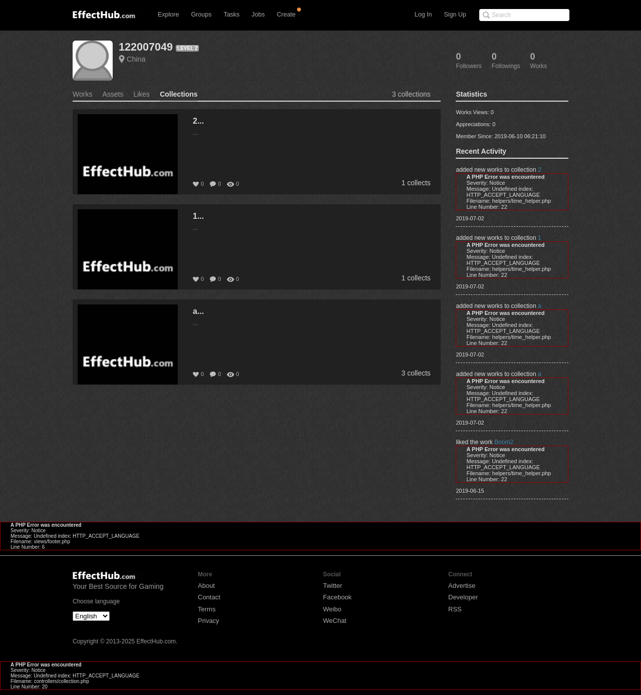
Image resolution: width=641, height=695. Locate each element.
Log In (423, 14)
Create (286, 14)
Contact (209, 597)
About (206, 585)
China (136, 59)
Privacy (208, 620)
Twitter (332, 585)
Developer (463, 597)
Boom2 (503, 442)
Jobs (257, 14)
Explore (168, 14)
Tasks (231, 14)
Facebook (337, 597)
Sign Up (455, 14)
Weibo (332, 609)
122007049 (146, 47)
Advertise (461, 585)
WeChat (335, 620)
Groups (201, 14)
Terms (206, 609)
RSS (455, 609)
